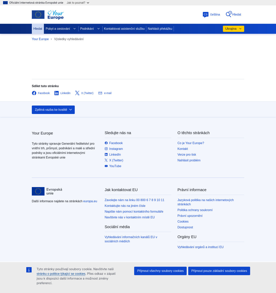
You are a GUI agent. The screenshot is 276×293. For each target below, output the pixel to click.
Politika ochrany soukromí (195, 210)
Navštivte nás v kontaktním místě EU (130, 217)
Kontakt (182, 148)
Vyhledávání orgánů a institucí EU (200, 247)
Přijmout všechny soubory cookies (160, 270)
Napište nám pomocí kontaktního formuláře (134, 211)
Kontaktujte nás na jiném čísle (125, 205)
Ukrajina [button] (233, 29)
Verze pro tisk (186, 154)
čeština (211, 14)
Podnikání (90, 29)
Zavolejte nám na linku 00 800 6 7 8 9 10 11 (134, 200)
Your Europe (40, 39)
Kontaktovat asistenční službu (124, 28)
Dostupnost (185, 227)
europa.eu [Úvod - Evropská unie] (90, 201)
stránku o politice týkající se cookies (61, 273)
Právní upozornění (190, 215)
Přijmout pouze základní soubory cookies (219, 270)
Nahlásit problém (188, 160)
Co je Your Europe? (190, 143)
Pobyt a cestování (61, 29)
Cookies (183, 221)
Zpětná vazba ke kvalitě (53, 110)
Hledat (233, 14)
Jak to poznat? (78, 2)
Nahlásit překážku (160, 28)
